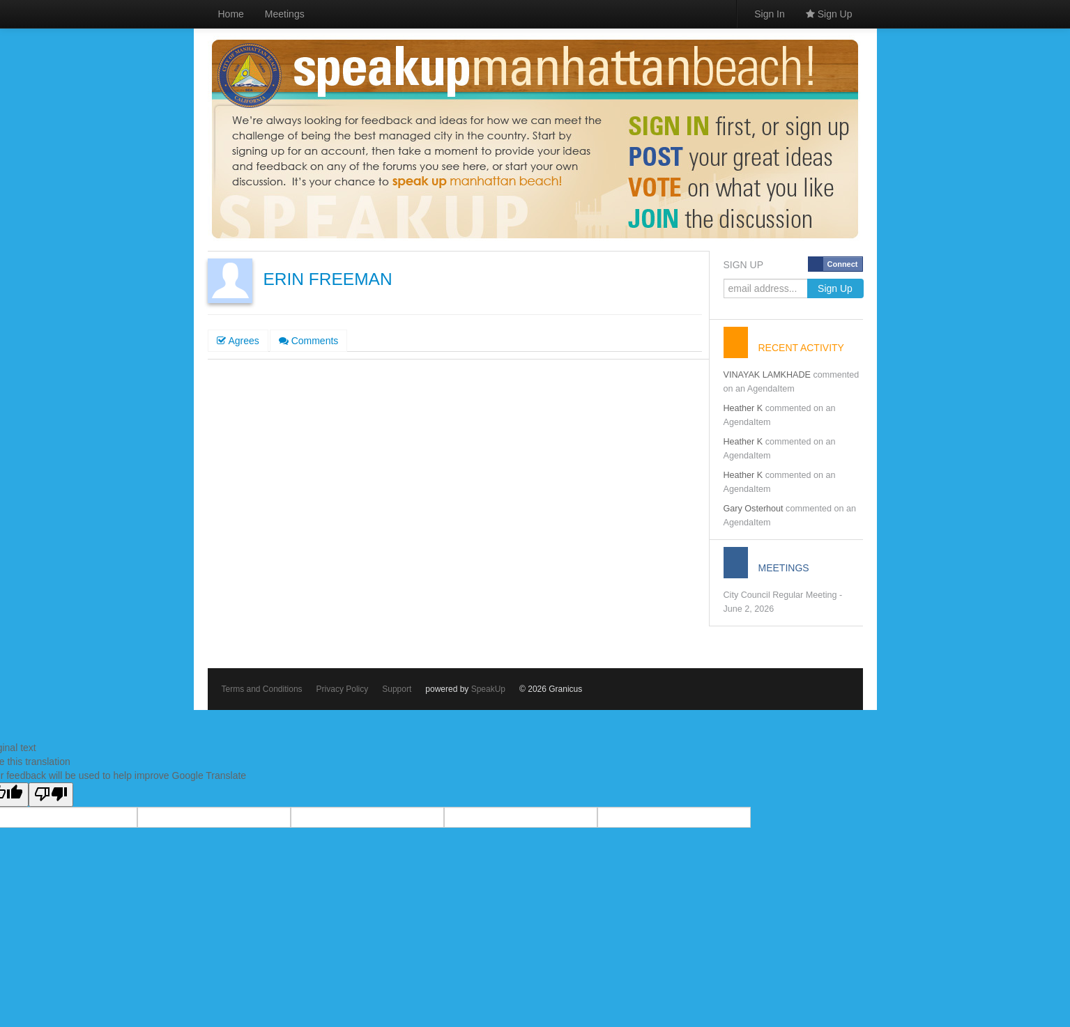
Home (231, 14)
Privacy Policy (342, 689)
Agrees (238, 340)
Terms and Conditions (262, 689)
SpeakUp (488, 689)
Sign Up (829, 14)
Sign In (769, 14)
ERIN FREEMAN (327, 279)
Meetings (285, 14)
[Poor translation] (51, 794)
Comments (309, 340)
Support (396, 689)
